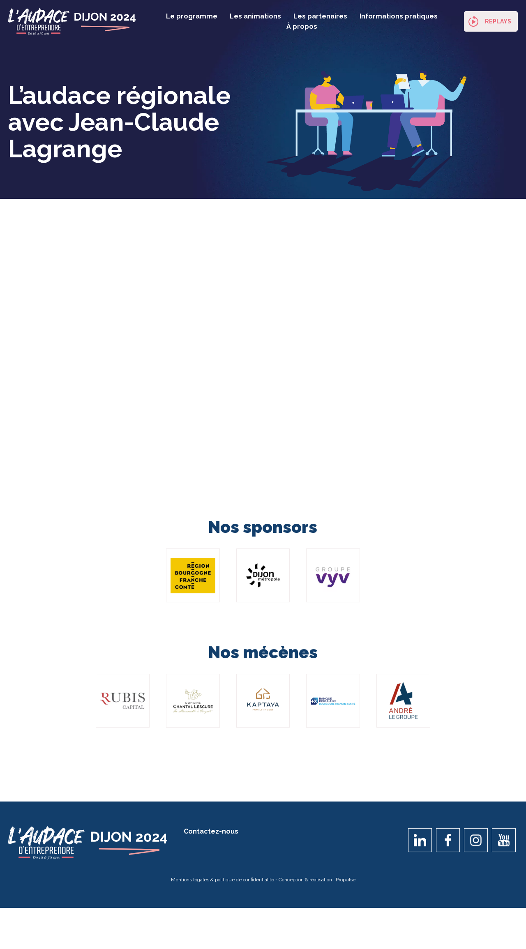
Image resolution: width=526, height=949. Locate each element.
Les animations (255, 16)
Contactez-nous (211, 835)
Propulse (345, 884)
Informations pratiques (399, 16)
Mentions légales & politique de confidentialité (222, 884)
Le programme (191, 16)
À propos (301, 26)
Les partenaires (320, 16)
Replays (498, 21)
